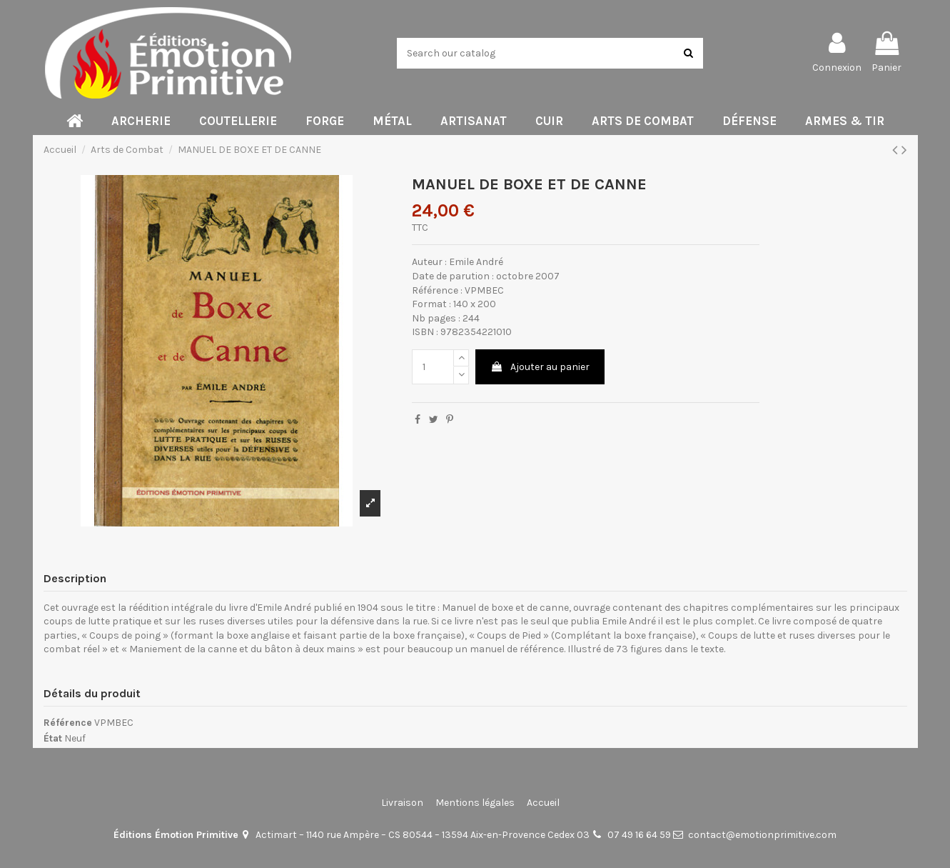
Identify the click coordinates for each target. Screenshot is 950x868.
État (53, 738)
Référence (68, 723)
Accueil (543, 803)
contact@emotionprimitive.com (762, 835)
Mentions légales (475, 803)
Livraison (402, 803)
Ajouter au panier (540, 367)
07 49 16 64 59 (639, 835)
